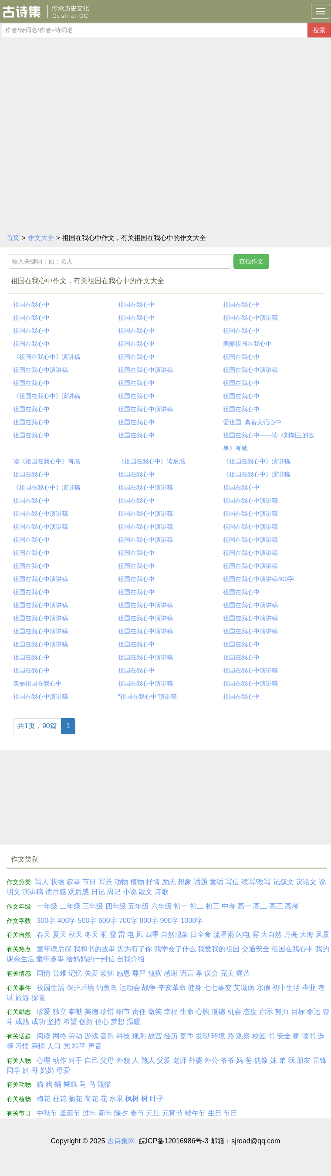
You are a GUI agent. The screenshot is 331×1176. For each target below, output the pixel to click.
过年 (89, 1113)
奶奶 (47, 1070)
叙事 (74, 881)
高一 (244, 906)
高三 (276, 906)
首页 (13, 237)
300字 (46, 920)
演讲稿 (32, 892)
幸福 (171, 1011)
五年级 (138, 906)
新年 (105, 1113)
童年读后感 (54, 949)
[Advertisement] (165, 162)
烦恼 (107, 973)
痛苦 (243, 973)
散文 (145, 892)
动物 (121, 881)
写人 (42, 881)
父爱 (164, 1060)
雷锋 (320, 1060)
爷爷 (227, 1060)
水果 (116, 1098)
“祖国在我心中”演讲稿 (147, 696)
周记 (114, 892)
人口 (54, 1046)
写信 (232, 881)
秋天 (75, 934)
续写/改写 (256, 881)
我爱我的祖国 (219, 949)
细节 (123, 1011)
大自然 (271, 934)
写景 (105, 881)
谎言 (187, 973)
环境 (218, 1036)
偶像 (261, 1060)
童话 (216, 881)
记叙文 (283, 881)
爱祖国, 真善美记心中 (252, 422)
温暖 (134, 1021)
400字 (66, 920)
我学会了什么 (175, 949)
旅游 (22, 997)
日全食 (200, 934)
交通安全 (256, 949)
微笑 (155, 1011)
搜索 (319, 30)
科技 (123, 1036)
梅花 (44, 1098)
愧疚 (155, 973)
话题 (201, 881)
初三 (213, 906)
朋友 (304, 1060)
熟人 (148, 1060)
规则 (139, 1036)
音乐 (107, 1036)
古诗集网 (121, 1141)
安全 (284, 1036)
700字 (128, 920)
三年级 (92, 906)
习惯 (22, 1046)
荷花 (91, 1098)
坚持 (54, 1021)
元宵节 (172, 1113)
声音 (95, 1046)
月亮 (291, 934)
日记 (98, 892)
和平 (79, 1046)
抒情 (153, 881)
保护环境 (81, 987)
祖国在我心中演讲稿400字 (258, 578)
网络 (60, 1036)
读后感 (55, 892)
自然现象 (175, 934)
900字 (169, 920)
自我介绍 (131, 959)
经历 (171, 1036)
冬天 (91, 934)
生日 (215, 1113)
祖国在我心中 (31, 304)
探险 (38, 997)
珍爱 (44, 1011)
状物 (57, 881)
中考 (229, 906)
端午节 (195, 1113)
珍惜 (107, 1011)
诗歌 (162, 892)
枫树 (132, 1098)
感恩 (123, 973)
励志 (169, 881)
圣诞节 (70, 1113)
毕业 (309, 987)
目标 (298, 1011)
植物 (137, 881)
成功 (38, 1021)
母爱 (63, 1070)
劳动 (75, 1036)
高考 (292, 906)
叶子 (157, 1098)
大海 (307, 934)
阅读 (44, 1036)
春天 (44, 934)
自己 (91, 1060)
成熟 (22, 1021)
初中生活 (286, 987)
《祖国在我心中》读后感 (151, 461)
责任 (139, 1011)
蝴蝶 (71, 1084)
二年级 (70, 906)
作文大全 (41, 237)
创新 (86, 1021)
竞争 (187, 1036)
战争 (149, 987)
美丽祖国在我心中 (247, 343)
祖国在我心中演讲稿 (250, 317)
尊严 (139, 973)
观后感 (78, 892)
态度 (250, 1011)
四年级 (115, 906)
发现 (202, 1036)
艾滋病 (243, 987)
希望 (70, 1021)
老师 (180, 1060)
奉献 (75, 1011)
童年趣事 (50, 959)
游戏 (91, 1036)
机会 (234, 1011)
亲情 (38, 1046)
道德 (218, 1011)
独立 (60, 1011)
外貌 (123, 1060)
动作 (60, 1060)
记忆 (75, 973)
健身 (195, 987)
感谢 (171, 973)
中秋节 (47, 1113)
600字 (107, 920)
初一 (181, 906)
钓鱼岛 (106, 987)
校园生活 (50, 987)
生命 (187, 1011)
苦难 (60, 973)
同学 (13, 1070)
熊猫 (104, 1084)
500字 (87, 920)
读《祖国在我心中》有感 (46, 461)
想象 (185, 881)
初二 (197, 906)
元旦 (153, 1113)
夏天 (60, 934)
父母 (107, 1060)
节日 (89, 881)
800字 (148, 920)
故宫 (155, 1036)
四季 (152, 934)
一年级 (47, 906)
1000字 (192, 920)
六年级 (161, 906)
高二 (260, 906)
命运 (314, 1011)
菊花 (75, 1098)
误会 (211, 973)
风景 (323, 934)
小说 (130, 892)
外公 (211, 1060)
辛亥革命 (172, 987)
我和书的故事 (94, 949)
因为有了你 (134, 949)
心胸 (202, 1011)
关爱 (91, 973)
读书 (309, 1036)
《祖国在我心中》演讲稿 (46, 356)
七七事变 (218, 987)
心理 (44, 1060)
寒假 (263, 987)
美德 (91, 1011)
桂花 (60, 1098)
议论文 (306, 881)
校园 (259, 1036)
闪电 (243, 934)
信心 (102, 1021)
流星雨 (223, 934)
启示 (266, 1011)
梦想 (118, 1021)
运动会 (129, 987)
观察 (243, 1036)
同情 (44, 973)
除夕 (121, 1113)
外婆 (196, 1060)
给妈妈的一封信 (90, 959)
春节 (137, 1113)
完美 (227, 973)
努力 (282, 1011)
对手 (75, 1060)
